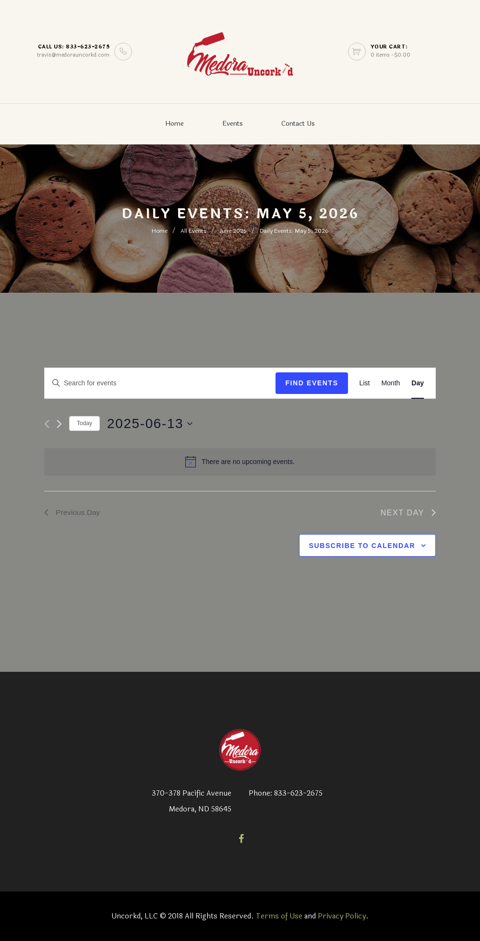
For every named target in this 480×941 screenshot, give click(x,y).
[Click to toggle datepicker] (149, 423)
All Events (193, 230)
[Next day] (59, 424)
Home (174, 124)
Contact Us (298, 124)
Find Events (311, 383)
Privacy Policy (342, 916)
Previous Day (72, 513)
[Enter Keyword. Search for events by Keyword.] (160, 383)
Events (232, 124)
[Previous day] (46, 424)
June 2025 (233, 230)
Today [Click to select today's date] (84, 423)
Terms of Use (279, 916)
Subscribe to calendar (362, 546)
